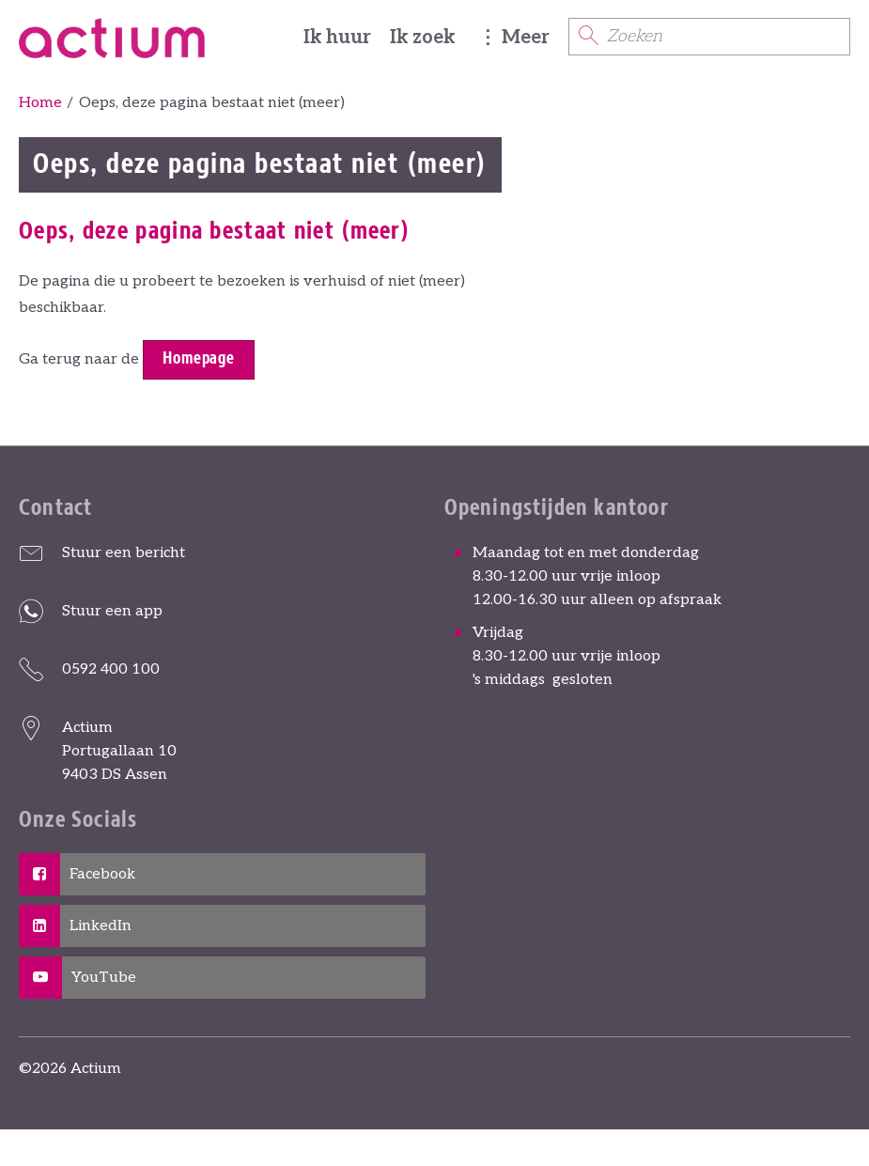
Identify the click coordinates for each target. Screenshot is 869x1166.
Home (40, 103)
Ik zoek (422, 37)
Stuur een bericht (123, 553)
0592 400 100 (111, 669)
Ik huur (337, 37)
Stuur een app (112, 611)
